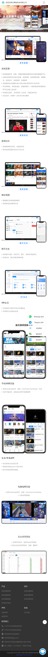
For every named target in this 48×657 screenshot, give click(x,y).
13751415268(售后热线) (12, 630)
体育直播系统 (6, 591)
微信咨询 (39, 334)
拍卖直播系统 (6, 599)
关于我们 (27, 612)
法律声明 (5, 612)
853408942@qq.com (11, 638)
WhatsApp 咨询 (39, 317)
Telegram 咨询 (38, 322)
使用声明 (5, 616)
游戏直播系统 (6, 595)
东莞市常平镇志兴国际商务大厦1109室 (17, 642)
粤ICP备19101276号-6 (23, 655)
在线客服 (39, 328)
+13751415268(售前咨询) (13, 626)
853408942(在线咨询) (11, 634)
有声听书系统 (6, 603)
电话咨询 (39, 340)
